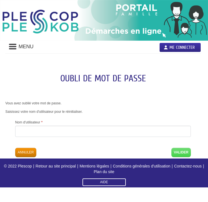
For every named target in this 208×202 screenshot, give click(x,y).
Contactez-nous (188, 166)
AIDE (104, 182)
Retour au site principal (55, 166)
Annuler (26, 152)
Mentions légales (94, 166)
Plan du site (104, 171)
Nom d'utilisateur (29, 122)
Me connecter (182, 47)
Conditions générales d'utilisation (141, 166)
